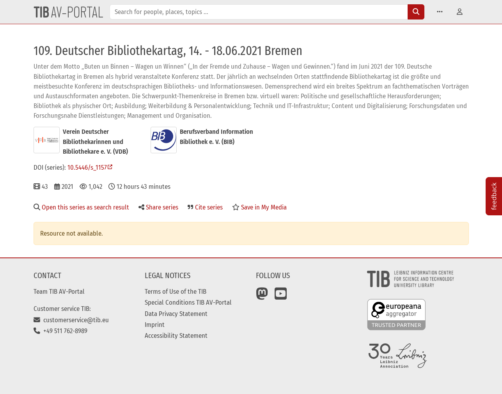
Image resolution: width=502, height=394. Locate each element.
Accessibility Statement (176, 335)
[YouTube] (281, 296)
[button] (440, 12)
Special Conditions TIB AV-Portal (188, 302)
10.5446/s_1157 (87, 167)
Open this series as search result (81, 207)
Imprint (155, 324)
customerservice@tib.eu (71, 320)
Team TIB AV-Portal (59, 291)
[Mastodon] (262, 296)
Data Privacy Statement (176, 314)
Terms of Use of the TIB (175, 291)
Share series (158, 207)
